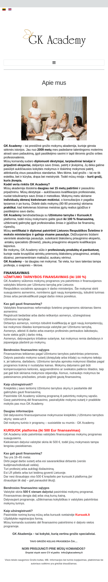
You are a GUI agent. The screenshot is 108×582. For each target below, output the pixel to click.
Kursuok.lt (82, 514)
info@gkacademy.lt (72, 552)
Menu (54, 62)
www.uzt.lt (19, 418)
